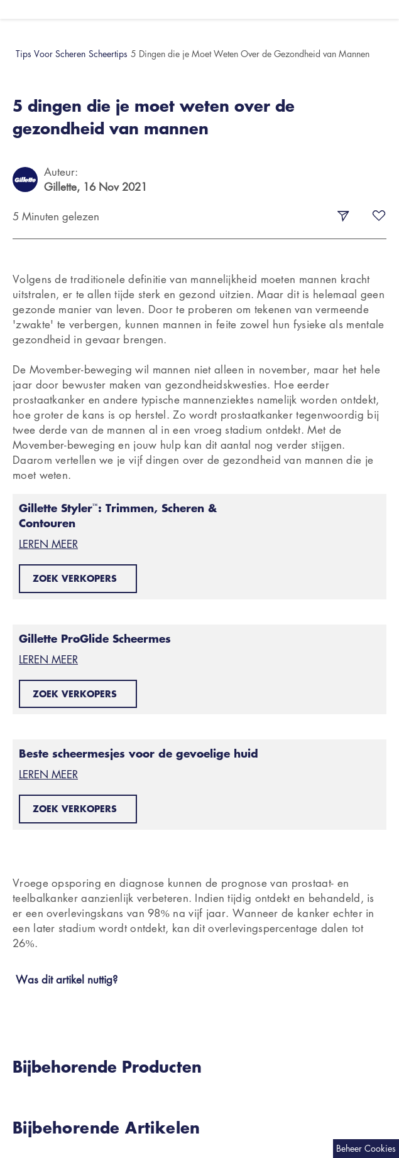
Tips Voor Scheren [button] (50, 53)
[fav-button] (378, 217)
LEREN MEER (48, 544)
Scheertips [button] (108, 53)
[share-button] (343, 216)
